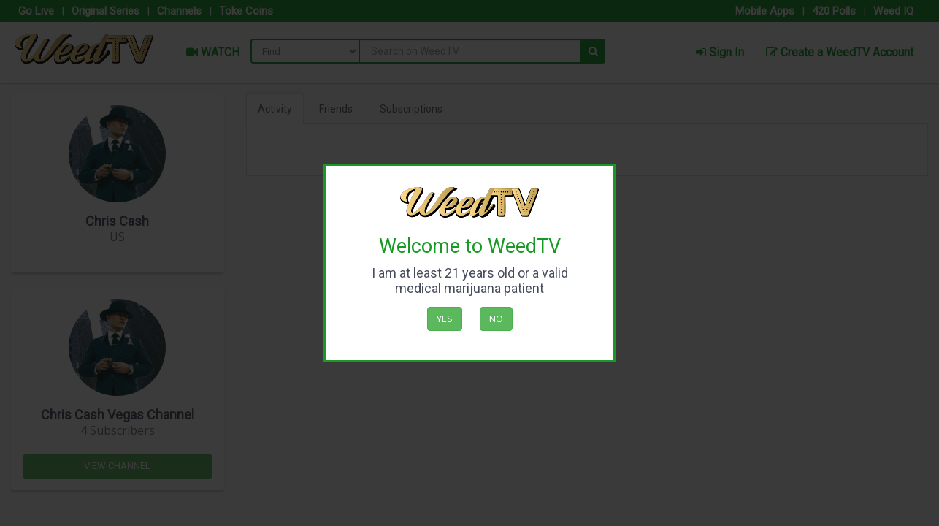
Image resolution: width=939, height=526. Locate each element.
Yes (445, 318)
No (496, 318)
